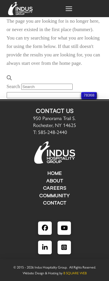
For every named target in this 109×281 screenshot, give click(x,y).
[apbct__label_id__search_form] (44, 95)
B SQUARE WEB (75, 272)
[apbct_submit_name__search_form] (89, 95)
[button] (69, 8)
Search (13, 86)
